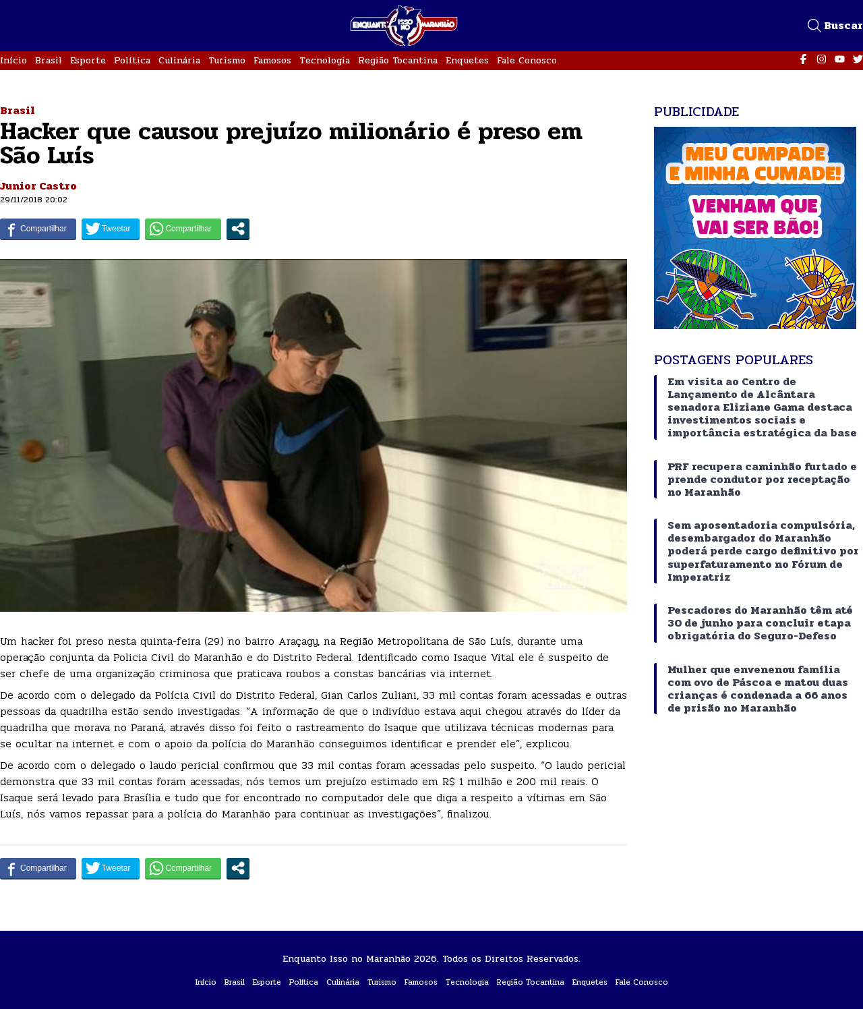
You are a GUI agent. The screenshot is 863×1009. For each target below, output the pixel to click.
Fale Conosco (527, 60)
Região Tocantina (398, 60)
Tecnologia (324, 60)
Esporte (88, 60)
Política (132, 60)
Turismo (226, 60)
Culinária (179, 60)
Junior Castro (38, 185)
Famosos (272, 60)
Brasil (48, 60)
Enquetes (467, 60)
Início (13, 60)
